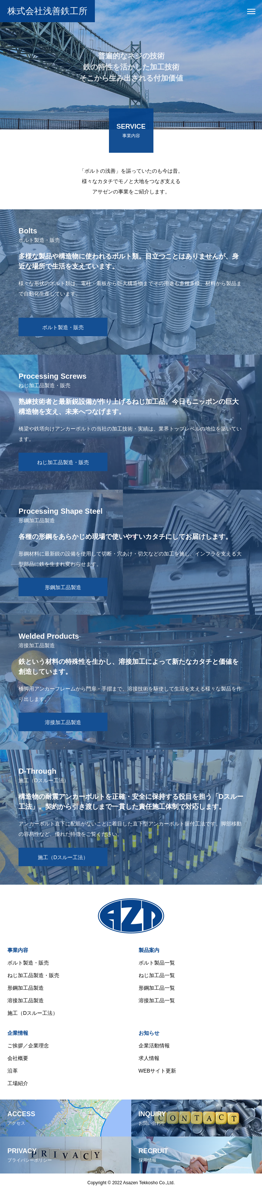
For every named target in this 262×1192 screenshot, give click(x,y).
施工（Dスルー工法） (32, 1013)
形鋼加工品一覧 (157, 988)
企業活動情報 (154, 1046)
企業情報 (17, 1033)
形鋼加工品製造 (25, 988)
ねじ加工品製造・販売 (33, 975)
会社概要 (17, 1058)
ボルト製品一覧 (157, 963)
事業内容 (17, 950)
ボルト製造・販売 (28, 963)
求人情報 (149, 1058)
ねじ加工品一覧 (157, 975)
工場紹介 (17, 1083)
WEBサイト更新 (157, 1071)
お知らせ (149, 1033)
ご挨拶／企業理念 (28, 1046)
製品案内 (149, 950)
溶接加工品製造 (25, 1000)
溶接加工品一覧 (157, 1000)
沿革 (12, 1071)
